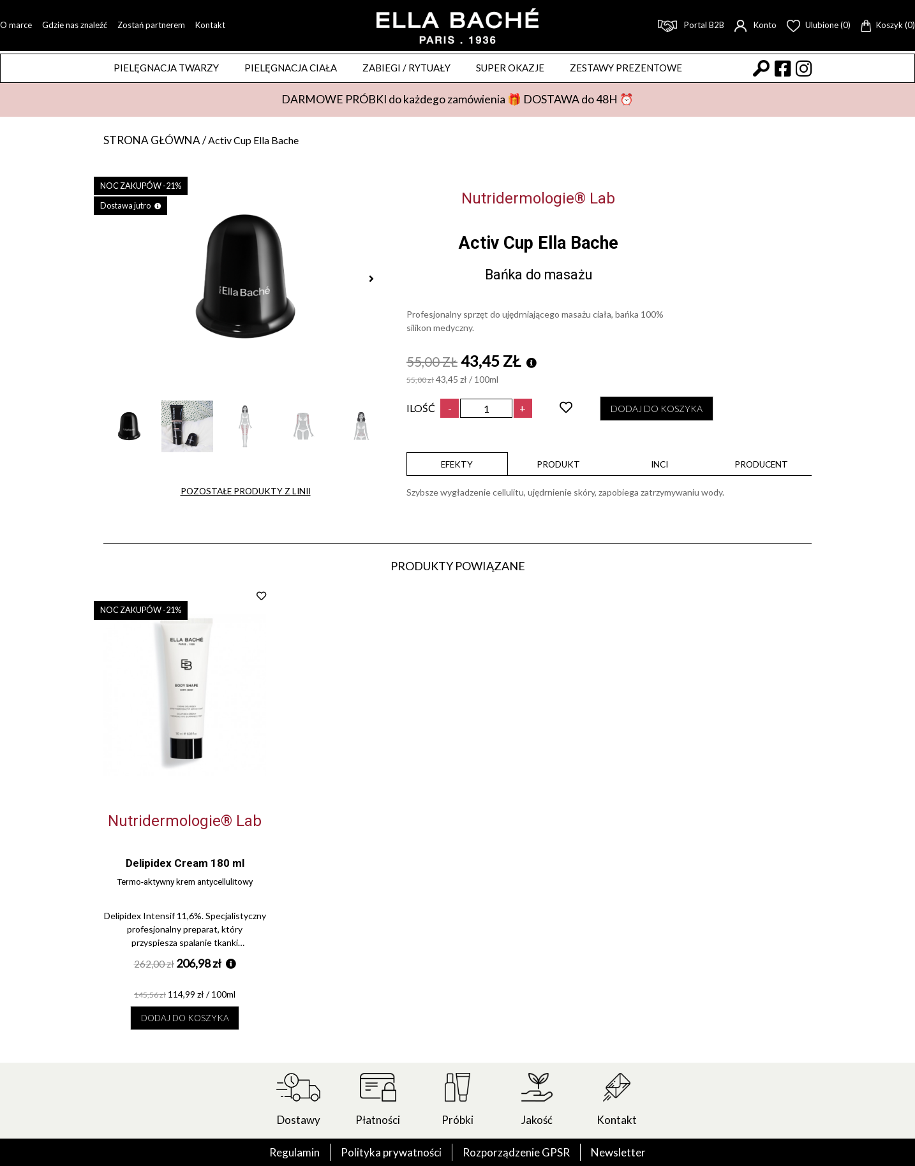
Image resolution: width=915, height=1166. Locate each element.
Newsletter (623, 1152)
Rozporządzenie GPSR (517, 1152)
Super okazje (510, 67)
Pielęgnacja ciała (290, 67)
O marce (16, 25)
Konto (755, 25)
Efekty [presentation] (456, 466)
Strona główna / (157, 140)
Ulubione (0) (819, 25)
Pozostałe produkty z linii (245, 493)
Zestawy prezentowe (626, 67)
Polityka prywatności (389, 1152)
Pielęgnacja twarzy (166, 67)
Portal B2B (691, 25)
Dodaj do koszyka (663, 409)
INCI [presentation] (659, 466)
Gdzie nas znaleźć (74, 25)
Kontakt (210, 25)
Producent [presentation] (761, 466)
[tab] (457, 466)
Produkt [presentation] (558, 466)
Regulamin (289, 1152)
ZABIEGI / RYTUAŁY (406, 67)
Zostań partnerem (151, 25)
